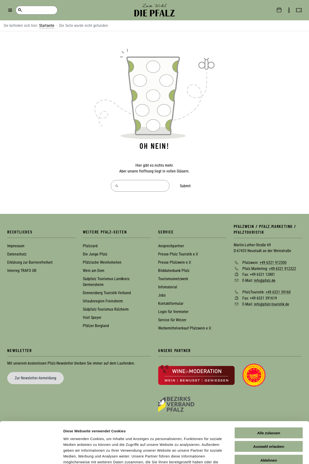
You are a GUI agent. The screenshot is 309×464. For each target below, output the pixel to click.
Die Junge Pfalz (95, 254)
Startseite (46, 25)
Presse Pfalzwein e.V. (174, 262)
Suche (20, 10)
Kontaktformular (170, 303)
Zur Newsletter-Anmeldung (35, 378)
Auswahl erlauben (268, 414)
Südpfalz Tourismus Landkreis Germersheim (106, 282)
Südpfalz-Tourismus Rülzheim (106, 309)
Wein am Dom (93, 270)
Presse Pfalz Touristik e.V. (178, 254)
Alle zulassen (268, 400)
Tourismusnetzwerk (173, 279)
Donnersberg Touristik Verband (107, 293)
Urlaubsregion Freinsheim (103, 301)
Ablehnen (268, 427)
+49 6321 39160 (278, 292)
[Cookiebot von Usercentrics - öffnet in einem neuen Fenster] (31, 454)
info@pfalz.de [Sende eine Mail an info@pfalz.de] (264, 280)
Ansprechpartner (171, 246)
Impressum (15, 246)
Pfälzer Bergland (96, 325)
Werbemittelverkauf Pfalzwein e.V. (184, 328)
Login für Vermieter (173, 311)
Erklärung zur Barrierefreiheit (30, 262)
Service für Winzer (172, 320)
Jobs (162, 295)
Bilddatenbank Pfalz (174, 270)
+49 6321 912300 (273, 262)
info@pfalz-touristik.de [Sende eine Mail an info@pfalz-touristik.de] (271, 304)
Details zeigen (257, 454)
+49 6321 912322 (282, 268)
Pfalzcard (90, 246)
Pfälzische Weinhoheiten (102, 262)
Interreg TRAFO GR (21, 270)
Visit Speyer (92, 317)
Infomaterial (167, 287)
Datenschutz (17, 254)
